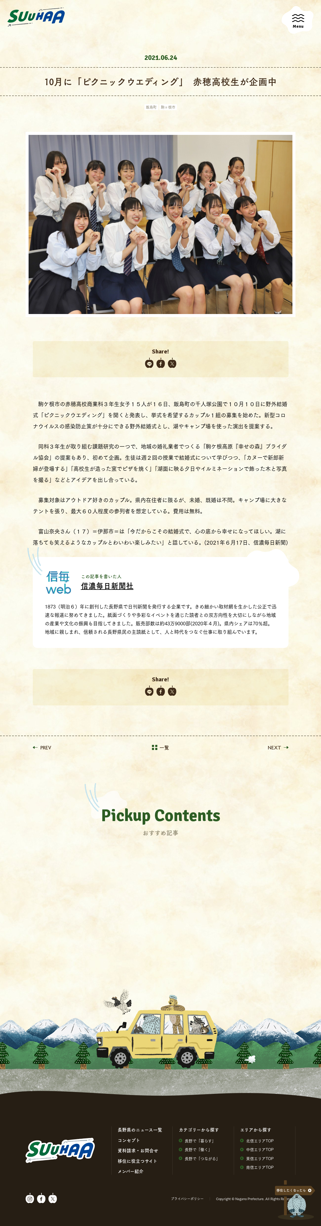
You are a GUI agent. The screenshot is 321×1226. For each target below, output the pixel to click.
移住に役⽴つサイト (137, 1161)
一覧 (160, 747)
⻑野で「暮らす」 (197, 1141)
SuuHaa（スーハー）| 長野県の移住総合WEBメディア (36, 17)
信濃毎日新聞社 (107, 585)
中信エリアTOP (257, 1149)
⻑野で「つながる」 (199, 1158)
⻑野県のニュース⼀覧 (140, 1129)
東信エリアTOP (257, 1158)
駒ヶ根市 (168, 107)
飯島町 (151, 107)
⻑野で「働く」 (195, 1149)
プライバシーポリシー (187, 1198)
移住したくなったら (291, 1190)
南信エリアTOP (257, 1167)
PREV (42, 747)
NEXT (278, 747)
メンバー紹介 (131, 1171)
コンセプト (129, 1140)
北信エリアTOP (257, 1141)
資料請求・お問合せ (138, 1150)
